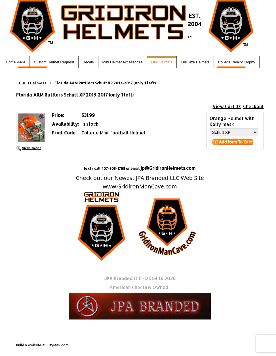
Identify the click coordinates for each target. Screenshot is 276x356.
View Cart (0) (227, 106)
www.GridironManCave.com (140, 186)
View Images (31, 148)
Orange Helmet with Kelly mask (232, 121)
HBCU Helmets (32, 83)
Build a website (28, 345)
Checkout (253, 106)
